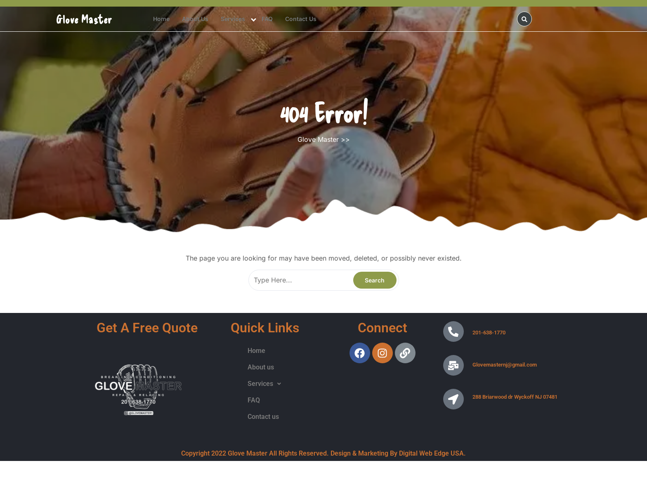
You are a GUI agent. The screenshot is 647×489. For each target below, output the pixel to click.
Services (233, 18)
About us (195, 18)
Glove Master (84, 19)
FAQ (267, 18)
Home (161, 18)
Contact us (300, 18)
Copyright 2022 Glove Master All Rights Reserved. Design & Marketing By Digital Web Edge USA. (323, 453)
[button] (264, 384)
